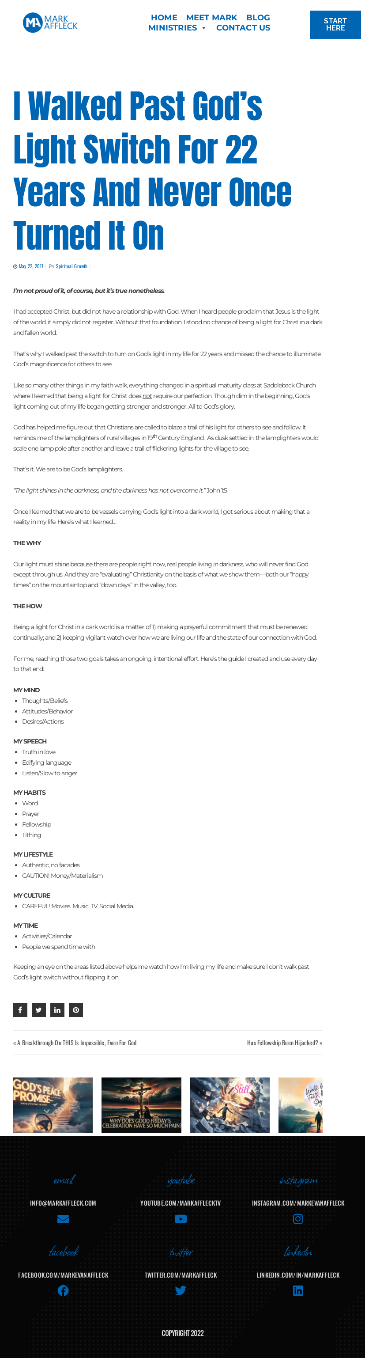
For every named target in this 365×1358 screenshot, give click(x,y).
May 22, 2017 (31, 265)
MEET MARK (211, 17)
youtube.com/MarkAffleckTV (180, 1196)
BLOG (258, 17)
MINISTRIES (177, 27)
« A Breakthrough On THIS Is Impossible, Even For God (74, 1042)
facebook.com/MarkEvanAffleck (63, 1268)
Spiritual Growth (71, 265)
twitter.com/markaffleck (181, 1268)
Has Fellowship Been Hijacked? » (285, 1042)
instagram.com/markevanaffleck (298, 1196)
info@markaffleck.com (63, 1196)
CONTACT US (243, 27)
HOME (164, 17)
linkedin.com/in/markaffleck (298, 1268)
